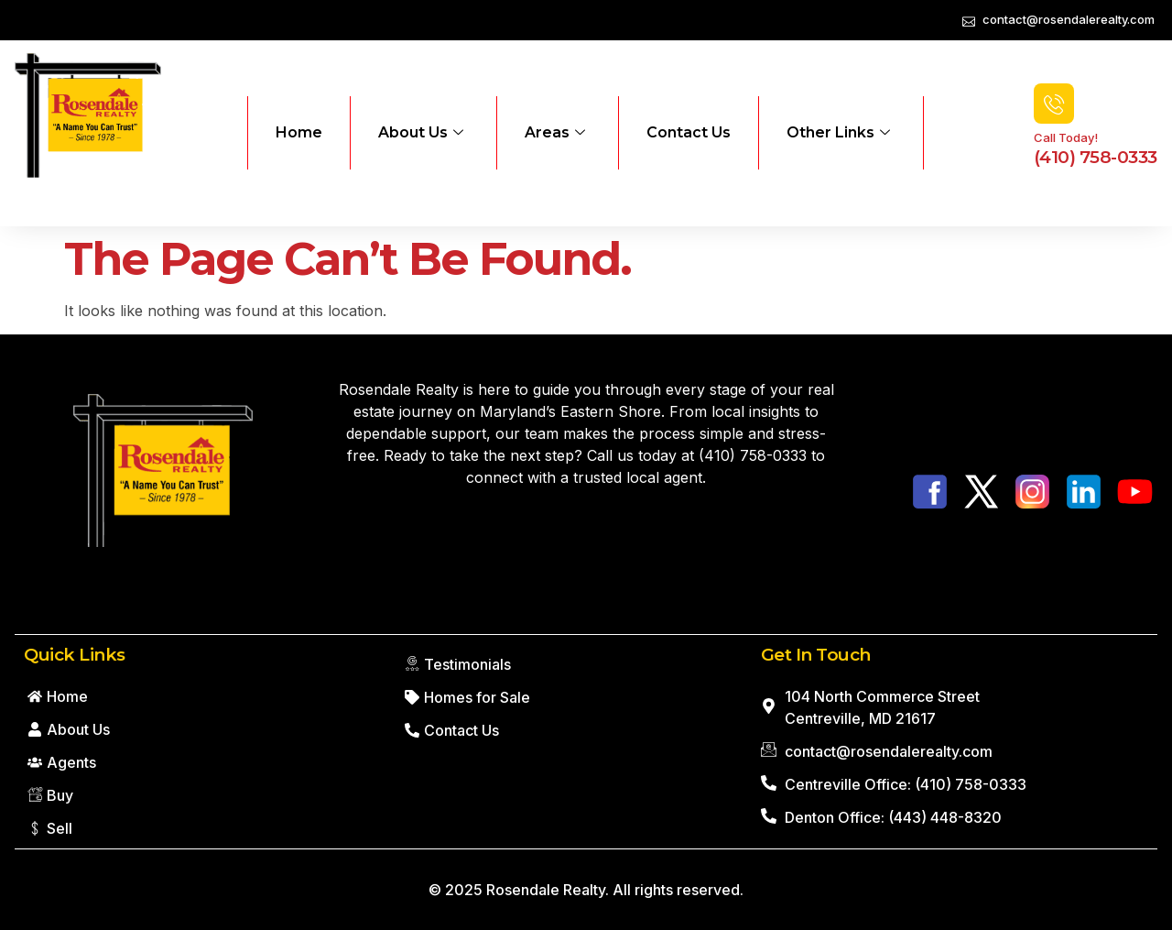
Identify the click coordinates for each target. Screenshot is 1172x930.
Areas (555, 133)
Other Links (838, 133)
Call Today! (1066, 137)
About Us (420, 133)
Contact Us (688, 132)
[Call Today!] (1054, 103)
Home (299, 132)
